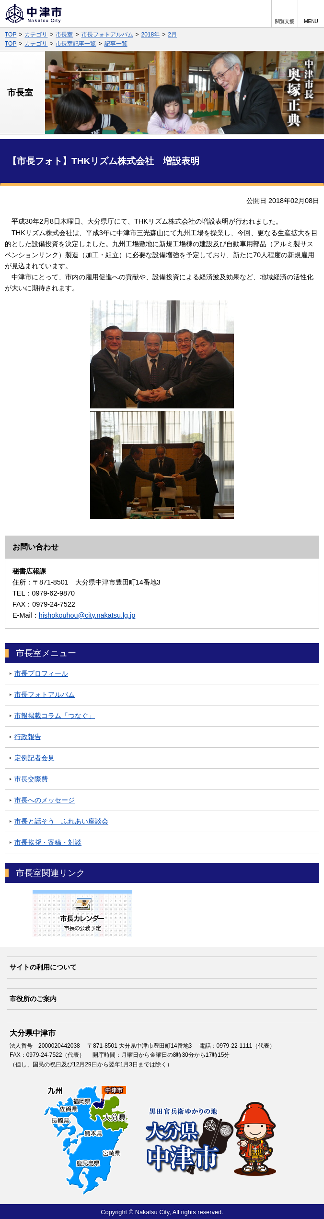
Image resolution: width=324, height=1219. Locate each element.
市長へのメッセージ (44, 800)
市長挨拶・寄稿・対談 (47, 842)
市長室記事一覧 (76, 43)
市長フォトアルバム (107, 34)
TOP (10, 34)
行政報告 (27, 737)
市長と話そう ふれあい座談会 (61, 821)
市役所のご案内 (33, 999)
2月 (172, 34)
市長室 (64, 34)
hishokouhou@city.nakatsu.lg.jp (87, 615)
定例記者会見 (34, 758)
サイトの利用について (43, 967)
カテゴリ (35, 34)
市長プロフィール (41, 673)
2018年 (150, 34)
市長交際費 (31, 779)
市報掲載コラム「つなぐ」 (54, 715)
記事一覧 (115, 43)
